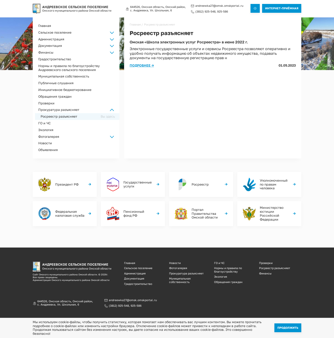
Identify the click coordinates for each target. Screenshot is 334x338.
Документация (134, 278)
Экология (45, 130)
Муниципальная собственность (63, 76)
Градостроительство (54, 59)
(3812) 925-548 (205, 11)
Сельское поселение (138, 268)
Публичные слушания (56, 83)
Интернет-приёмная (281, 8)
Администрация (135, 273)
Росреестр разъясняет (59, 116)
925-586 (222, 11)
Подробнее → (142, 65)
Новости (45, 143)
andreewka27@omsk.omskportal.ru (219, 5)
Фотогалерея (178, 268)
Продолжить (287, 327)
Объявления (48, 150)
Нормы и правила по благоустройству (228, 269)
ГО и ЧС (44, 123)
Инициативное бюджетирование (64, 90)
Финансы (265, 273)
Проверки (46, 103)
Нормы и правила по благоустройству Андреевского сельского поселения (69, 68)
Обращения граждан (55, 96)
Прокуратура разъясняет (58, 110)
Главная (44, 26)
